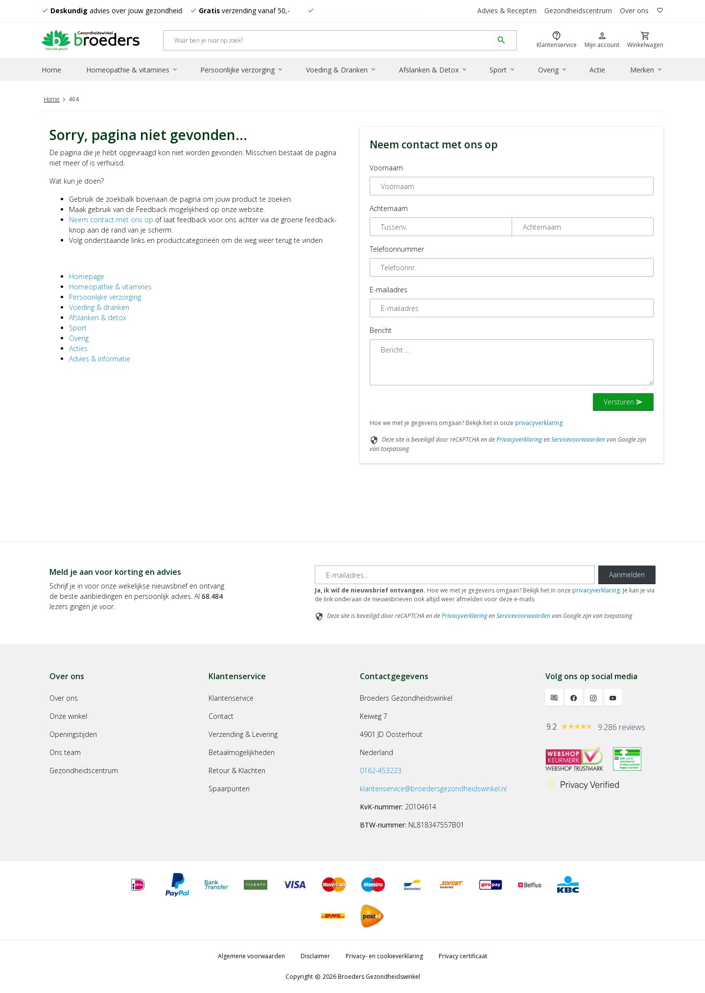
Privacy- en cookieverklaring (384, 956)
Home (51, 70)
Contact (221, 716)
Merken (647, 70)
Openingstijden (73, 734)
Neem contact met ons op (111, 219)
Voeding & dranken (99, 307)
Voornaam (386, 167)
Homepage (86, 276)
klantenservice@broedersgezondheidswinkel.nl (433, 788)
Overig (552, 70)
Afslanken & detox (97, 317)
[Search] (328, 41)
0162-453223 (380, 770)
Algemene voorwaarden (251, 956)
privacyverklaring (539, 423)
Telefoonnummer (397, 249)
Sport (503, 70)
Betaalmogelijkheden (242, 752)
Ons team (65, 752)
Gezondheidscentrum (578, 11)
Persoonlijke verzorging (242, 70)
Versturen (623, 401)
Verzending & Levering (243, 734)
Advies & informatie (99, 358)
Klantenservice (231, 698)
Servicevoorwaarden (578, 439)
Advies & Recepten (507, 11)
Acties (78, 348)
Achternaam (389, 208)
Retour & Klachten (237, 770)
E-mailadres (388, 289)
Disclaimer (315, 956)
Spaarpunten (229, 788)
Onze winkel (68, 716)
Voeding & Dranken (341, 70)
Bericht (381, 330)
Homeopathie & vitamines (133, 70)
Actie (597, 70)
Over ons (634, 11)
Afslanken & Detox (433, 70)
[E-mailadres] (455, 575)
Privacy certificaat (463, 956)
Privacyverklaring (519, 439)
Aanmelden (627, 574)
